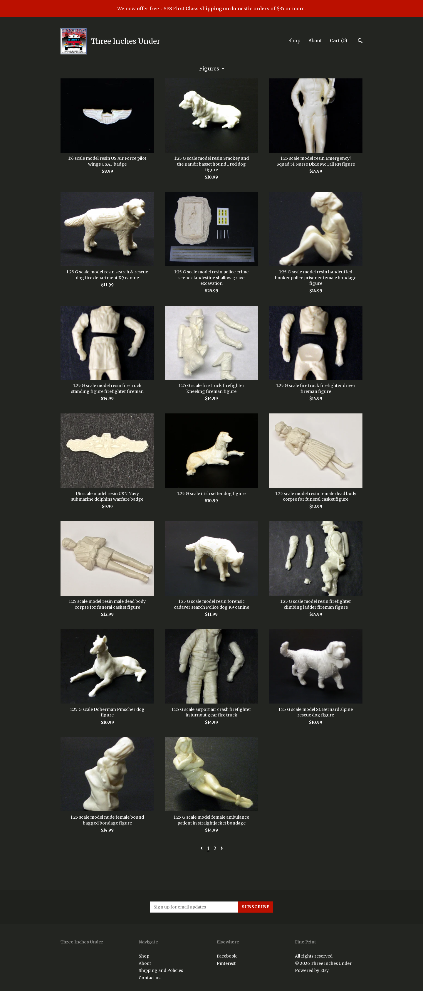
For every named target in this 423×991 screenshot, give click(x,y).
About (315, 40)
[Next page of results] (221, 848)
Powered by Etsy (312, 970)
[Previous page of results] (202, 848)
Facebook (227, 956)
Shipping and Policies (161, 970)
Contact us (149, 977)
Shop (294, 40)
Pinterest (226, 963)
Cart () (338, 40)
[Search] (360, 41)
